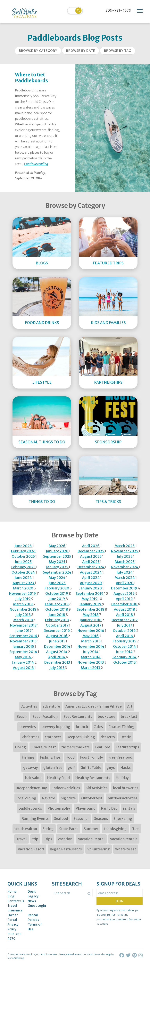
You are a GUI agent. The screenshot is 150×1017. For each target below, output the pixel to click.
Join (119, 901)
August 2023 (23, 583)
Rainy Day (109, 808)
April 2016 (125, 636)
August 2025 (91, 556)
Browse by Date (80, 51)
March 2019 (23, 604)
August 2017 (91, 625)
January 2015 (23, 646)
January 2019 (90, 604)
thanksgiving (115, 828)
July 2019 (23, 599)
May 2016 (90, 636)
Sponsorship (108, 442)
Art (129, 706)
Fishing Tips (50, 757)
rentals (129, 808)
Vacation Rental (91, 839)
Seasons (101, 818)
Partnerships (108, 382)
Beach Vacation (45, 716)
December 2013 (57, 662)
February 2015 (124, 641)
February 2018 (57, 620)
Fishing (28, 757)
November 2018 (23, 609)
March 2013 (91, 667)
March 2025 (125, 561)
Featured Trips (108, 263)
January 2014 (23, 662)
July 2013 (57, 667)
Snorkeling (122, 818)
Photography (58, 808)
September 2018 (91, 609)
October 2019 (57, 593)
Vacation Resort (31, 849)
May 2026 (57, 546)
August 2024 (91, 572)
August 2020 (91, 583)
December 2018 (124, 604)
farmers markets (75, 747)
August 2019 (124, 593)
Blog (10, 896)
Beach (21, 716)
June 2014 (124, 651)
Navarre (48, 798)
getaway (30, 767)
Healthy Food (58, 777)
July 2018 (23, 614)
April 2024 (91, 577)
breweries (27, 726)
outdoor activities (123, 798)
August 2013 (23, 667)
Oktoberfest (91, 798)
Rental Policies (33, 917)
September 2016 (23, 636)
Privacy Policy (12, 926)
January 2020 (90, 588)
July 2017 (125, 625)
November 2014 (91, 646)
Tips (135, 828)
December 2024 (91, 567)
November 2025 (125, 551)
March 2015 (91, 641)
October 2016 (124, 630)
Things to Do (42, 501)
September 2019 (90, 593)
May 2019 (89, 599)
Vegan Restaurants (66, 849)
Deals (32, 891)
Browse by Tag (117, 51)
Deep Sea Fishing (81, 737)
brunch (82, 726)
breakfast (129, 716)
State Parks (68, 828)
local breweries (125, 788)
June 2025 (23, 561)
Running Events (35, 818)
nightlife (68, 798)
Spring (48, 828)
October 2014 (125, 646)
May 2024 (57, 577)
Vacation (65, 839)
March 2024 (124, 577)
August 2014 (57, 651)
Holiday (122, 777)
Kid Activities (96, 788)
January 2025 (57, 567)
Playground (86, 808)
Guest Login (37, 906)
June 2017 (23, 630)
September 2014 (23, 651)
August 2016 (57, 636)
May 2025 (57, 561)
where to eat (125, 849)
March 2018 (23, 620)
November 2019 (23, 593)
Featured (102, 747)
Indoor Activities (66, 788)
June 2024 (23, 577)
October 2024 (24, 572)
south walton (25, 828)
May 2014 (23, 657)
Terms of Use (35, 926)
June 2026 (23, 546)
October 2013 (124, 662)
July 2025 (125, 556)
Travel (21, 839)
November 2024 (125, 567)
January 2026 (57, 551)
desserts (108, 737)
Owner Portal (12, 917)
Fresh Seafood (120, 757)
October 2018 (57, 609)
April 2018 (124, 614)
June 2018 (57, 614)
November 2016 (91, 630)
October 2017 (57, 625)
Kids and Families (108, 322)
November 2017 (23, 625)
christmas (30, 737)
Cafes (98, 726)
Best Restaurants (77, 716)
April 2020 (125, 583)
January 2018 (91, 620)
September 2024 (57, 572)
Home (12, 891)
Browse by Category (38, 51)
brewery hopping (55, 726)
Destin (125, 737)
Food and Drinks (42, 322)
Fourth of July (91, 757)
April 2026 (91, 546)
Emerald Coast (43, 747)
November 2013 (90, 662)
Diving (20, 747)
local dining (26, 798)
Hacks (125, 767)
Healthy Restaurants (92, 777)
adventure (51, 706)
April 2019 (124, 599)
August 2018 (125, 609)
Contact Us (15, 901)
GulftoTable (90, 767)
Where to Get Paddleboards (31, 78)
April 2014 (57, 657)
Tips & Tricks (108, 501)
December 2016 (57, 630)
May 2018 (90, 614)
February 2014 (124, 657)
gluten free (52, 767)
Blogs (42, 263)
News (32, 901)
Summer (91, 828)
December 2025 (91, 551)
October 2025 (23, 556)
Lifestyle (42, 382)
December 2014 (57, 646)
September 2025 (57, 556)
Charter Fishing (121, 726)
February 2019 (57, 604)
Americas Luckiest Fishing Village (93, 706)
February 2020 (57, 588)
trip (35, 839)
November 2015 (23, 641)
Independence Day (31, 788)
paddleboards (30, 808)
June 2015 (57, 641)
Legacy (33, 896)
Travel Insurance (14, 908)
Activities (29, 706)
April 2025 (91, 561)
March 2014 (91, 657)
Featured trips (127, 747)
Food (70, 757)
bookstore (106, 716)
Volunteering (98, 849)
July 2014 (91, 651)
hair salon (33, 777)
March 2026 (124, 546)
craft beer (53, 737)
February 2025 (23, 567)
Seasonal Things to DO (41, 442)
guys (111, 767)
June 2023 (57, 583)
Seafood (61, 818)
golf (71, 767)
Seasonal (81, 818)
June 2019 (57, 599)
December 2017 (125, 620)
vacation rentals (124, 839)
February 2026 (23, 551)
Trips (48, 839)
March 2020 (23, 588)
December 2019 (124, 588)
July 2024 (125, 572)
